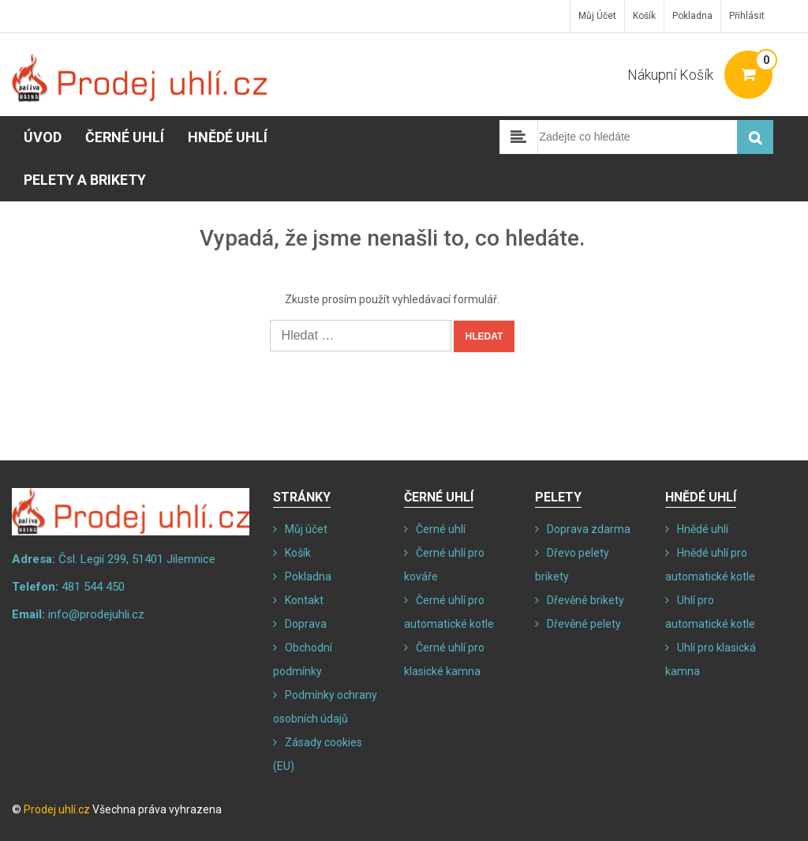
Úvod (43, 137)
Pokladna (692, 15)
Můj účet (597, 15)
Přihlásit (747, 15)
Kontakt (304, 600)
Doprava (306, 624)
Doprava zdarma (588, 529)
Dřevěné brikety (585, 600)
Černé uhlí (124, 137)
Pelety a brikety (85, 179)
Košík (644, 15)
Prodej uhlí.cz (57, 809)
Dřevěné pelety (584, 624)
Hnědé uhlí (227, 137)
